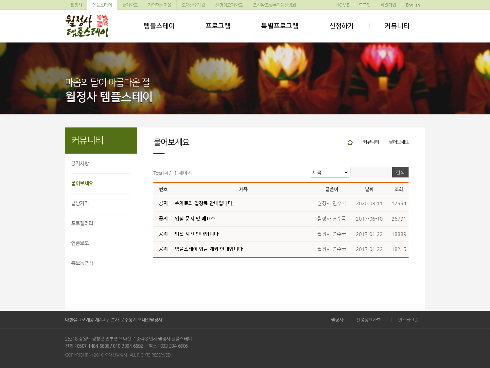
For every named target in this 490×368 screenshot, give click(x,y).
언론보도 (80, 243)
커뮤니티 (397, 26)
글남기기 (80, 203)
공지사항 (80, 163)
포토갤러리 (82, 223)
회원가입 (388, 4)
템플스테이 (102, 5)
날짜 (369, 189)
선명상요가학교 (229, 5)
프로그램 (217, 26)
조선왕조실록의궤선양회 (274, 5)
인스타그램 (408, 319)
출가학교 (130, 5)
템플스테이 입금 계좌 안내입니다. (209, 249)
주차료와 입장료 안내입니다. (204, 203)
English (413, 4)
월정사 (76, 5)
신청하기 (341, 26)
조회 (398, 189)
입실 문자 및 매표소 (195, 218)
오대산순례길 (193, 5)
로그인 (365, 4)
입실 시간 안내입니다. (197, 234)
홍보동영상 (82, 263)
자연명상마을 (159, 5)
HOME (342, 4)
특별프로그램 (279, 26)
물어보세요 (82, 183)
